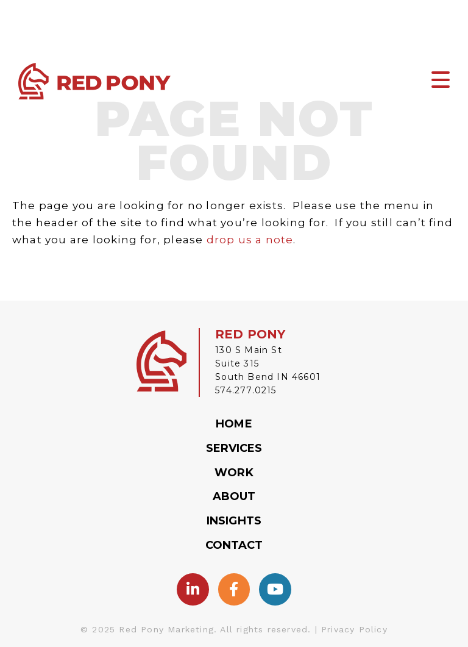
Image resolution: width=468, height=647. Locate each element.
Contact (234, 545)
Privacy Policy (354, 629)
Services (234, 448)
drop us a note (250, 240)
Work (233, 472)
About (234, 496)
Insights (234, 520)
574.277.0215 (245, 390)
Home (234, 424)
